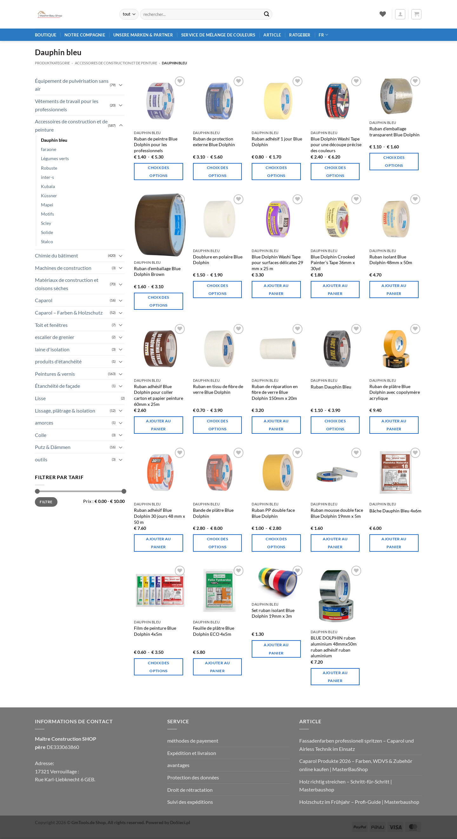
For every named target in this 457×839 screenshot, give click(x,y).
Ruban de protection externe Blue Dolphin (214, 141)
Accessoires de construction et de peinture (116, 63)
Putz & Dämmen (52, 447)
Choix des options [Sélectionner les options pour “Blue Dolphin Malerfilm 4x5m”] (158, 667)
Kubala (48, 186)
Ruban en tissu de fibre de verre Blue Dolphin (218, 389)
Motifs (47, 214)
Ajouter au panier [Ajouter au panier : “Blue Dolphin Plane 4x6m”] (393, 543)
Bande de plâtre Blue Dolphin (213, 513)
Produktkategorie (52, 63)
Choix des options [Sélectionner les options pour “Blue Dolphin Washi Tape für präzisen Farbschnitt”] (335, 172)
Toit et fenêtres (51, 325)
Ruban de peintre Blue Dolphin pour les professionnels (155, 144)
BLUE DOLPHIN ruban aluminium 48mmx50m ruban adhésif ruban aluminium (334, 646)
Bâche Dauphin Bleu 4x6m (395, 510)
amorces (44, 423)
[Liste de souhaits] (382, 14)
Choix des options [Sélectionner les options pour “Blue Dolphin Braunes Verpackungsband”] (158, 301)
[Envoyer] (266, 14)
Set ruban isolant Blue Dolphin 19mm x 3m (273, 613)
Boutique (45, 34)
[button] (400, 14)
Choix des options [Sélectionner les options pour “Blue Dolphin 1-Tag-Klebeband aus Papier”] (276, 172)
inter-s (47, 177)
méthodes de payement (192, 741)
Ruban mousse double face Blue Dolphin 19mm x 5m (337, 513)
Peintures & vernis (55, 374)
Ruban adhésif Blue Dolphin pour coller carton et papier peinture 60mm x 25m (158, 395)
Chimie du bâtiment (56, 255)
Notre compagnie (84, 34)
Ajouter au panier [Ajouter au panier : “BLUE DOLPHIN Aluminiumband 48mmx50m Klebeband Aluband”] (335, 677)
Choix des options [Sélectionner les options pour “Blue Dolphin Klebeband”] (335, 425)
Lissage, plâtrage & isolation (65, 410)
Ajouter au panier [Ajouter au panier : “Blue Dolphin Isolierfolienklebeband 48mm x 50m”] (393, 289)
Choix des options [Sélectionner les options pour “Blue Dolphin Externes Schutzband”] (217, 172)
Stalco (47, 241)
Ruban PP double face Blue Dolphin (273, 513)
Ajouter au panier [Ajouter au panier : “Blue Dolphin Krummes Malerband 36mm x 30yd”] (335, 289)
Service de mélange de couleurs (218, 34)
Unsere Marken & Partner (143, 34)
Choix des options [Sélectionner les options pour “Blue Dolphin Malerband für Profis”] (158, 172)
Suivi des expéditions (190, 802)
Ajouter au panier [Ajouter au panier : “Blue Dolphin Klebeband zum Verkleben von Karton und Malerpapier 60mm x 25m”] (158, 425)
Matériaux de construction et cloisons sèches (66, 284)
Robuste (49, 168)
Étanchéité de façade (57, 386)
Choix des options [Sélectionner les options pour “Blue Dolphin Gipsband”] (217, 543)
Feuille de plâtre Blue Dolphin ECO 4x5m (213, 631)
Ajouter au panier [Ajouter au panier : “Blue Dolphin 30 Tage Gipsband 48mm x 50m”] (158, 543)
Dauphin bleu (54, 140)
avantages (178, 765)
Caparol (43, 300)
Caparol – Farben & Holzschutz (69, 312)
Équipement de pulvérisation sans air (72, 85)
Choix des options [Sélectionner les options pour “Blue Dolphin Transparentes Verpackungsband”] (393, 161)
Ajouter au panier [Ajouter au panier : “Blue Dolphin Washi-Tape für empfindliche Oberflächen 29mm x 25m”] (276, 289)
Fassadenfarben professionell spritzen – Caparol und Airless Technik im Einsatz (356, 745)
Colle (40, 435)
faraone (48, 149)
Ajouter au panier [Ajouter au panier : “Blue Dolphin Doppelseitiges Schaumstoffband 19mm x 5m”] (335, 543)
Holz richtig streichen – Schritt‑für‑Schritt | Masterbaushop (345, 785)
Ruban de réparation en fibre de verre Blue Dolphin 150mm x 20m (275, 392)
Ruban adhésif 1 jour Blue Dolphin (277, 141)
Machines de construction (63, 268)
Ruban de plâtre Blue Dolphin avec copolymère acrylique (394, 392)
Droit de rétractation (190, 790)
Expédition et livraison (191, 753)
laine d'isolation (52, 349)
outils (41, 459)
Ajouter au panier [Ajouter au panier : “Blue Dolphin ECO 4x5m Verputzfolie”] (217, 667)
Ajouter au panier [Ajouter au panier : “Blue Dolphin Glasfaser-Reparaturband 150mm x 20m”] (276, 425)
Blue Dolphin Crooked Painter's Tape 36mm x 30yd (333, 262)
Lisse (40, 398)
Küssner (49, 195)
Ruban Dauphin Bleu (331, 386)
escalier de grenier (54, 337)
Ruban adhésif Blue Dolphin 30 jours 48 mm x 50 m (159, 515)
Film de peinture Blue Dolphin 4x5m (155, 631)
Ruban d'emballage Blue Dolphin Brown (157, 271)
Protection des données (193, 777)
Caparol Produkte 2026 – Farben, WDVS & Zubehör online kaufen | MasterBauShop (355, 765)
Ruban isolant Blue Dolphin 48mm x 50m (390, 259)
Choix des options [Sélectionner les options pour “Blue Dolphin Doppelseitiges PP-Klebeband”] (276, 543)
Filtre (46, 501)
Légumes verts (55, 158)
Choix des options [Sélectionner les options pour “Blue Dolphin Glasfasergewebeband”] (217, 425)
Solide (47, 232)
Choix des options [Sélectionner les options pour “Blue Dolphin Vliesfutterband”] (217, 289)
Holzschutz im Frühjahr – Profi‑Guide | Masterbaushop (359, 802)
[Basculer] (121, 84)
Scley (46, 223)
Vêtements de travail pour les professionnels (66, 105)
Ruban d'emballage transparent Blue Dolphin (394, 131)
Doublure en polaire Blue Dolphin (217, 259)
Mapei (47, 204)
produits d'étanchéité (58, 361)
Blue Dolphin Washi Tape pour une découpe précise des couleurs (336, 144)
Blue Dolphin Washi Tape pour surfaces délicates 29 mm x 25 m (277, 262)
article (272, 34)
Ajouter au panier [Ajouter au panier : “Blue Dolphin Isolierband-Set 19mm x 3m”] (276, 649)
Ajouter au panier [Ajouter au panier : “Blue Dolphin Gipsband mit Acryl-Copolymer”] (393, 425)
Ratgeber (299, 34)
